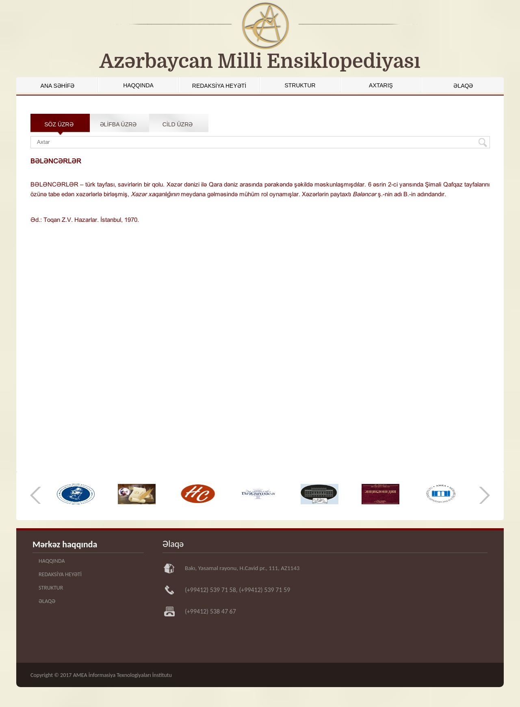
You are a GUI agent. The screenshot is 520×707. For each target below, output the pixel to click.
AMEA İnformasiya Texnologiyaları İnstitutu (122, 675)
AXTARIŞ (381, 85)
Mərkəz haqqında (64, 544)
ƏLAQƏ (463, 85)
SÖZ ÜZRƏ (58, 124)
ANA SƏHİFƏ (58, 85)
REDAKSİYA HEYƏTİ (219, 85)
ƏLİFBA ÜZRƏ (118, 124)
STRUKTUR (299, 85)
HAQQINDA (138, 85)
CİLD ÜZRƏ (177, 124)
